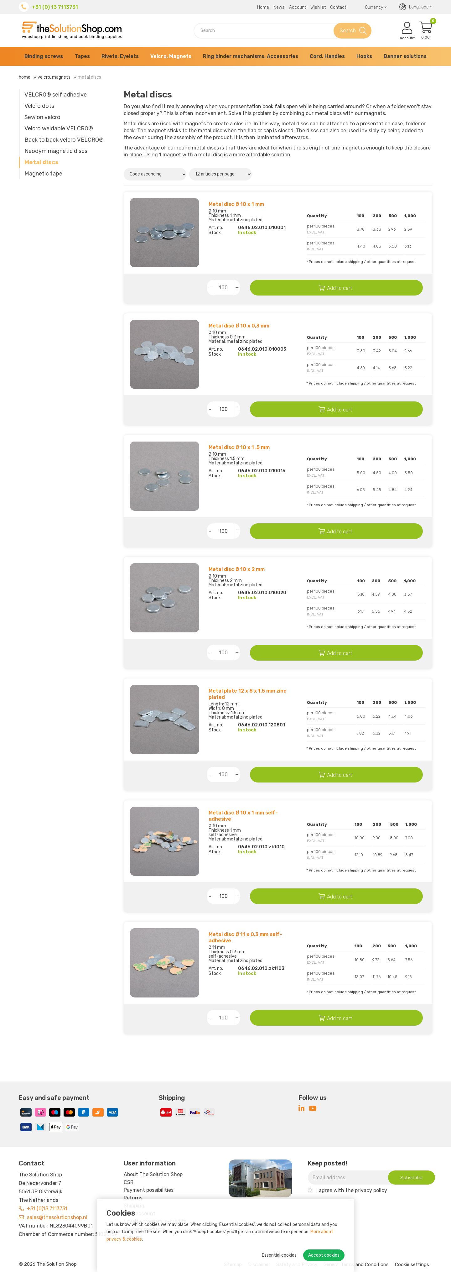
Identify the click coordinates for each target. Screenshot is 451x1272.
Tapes (82, 56)
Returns (133, 1198)
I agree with (351, 1190)
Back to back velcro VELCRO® (64, 139)
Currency (376, 7)
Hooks (364, 56)
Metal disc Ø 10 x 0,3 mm (239, 326)
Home (263, 7)
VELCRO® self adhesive (55, 94)
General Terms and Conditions (356, 1264)
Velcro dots (39, 105)
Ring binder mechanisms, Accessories (250, 56)
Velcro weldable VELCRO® (58, 128)
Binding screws (43, 56)
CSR (128, 1182)
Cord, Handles (327, 56)
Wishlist (318, 7)
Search (348, 31)
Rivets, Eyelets (120, 56)
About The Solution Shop (153, 1174)
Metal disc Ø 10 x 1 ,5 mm (239, 447)
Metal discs (41, 162)
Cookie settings (412, 1264)
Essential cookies (279, 1255)
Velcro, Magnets (170, 56)
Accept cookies (324, 1255)
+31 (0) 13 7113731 (55, 7)
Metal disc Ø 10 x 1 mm (236, 204)
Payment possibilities (149, 1190)
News (279, 7)
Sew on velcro (42, 117)
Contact (338, 7)
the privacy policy (366, 1190)
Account (297, 7)
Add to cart (343, 288)
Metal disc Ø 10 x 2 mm (237, 569)
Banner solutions (405, 56)
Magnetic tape (43, 173)
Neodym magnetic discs (55, 151)
